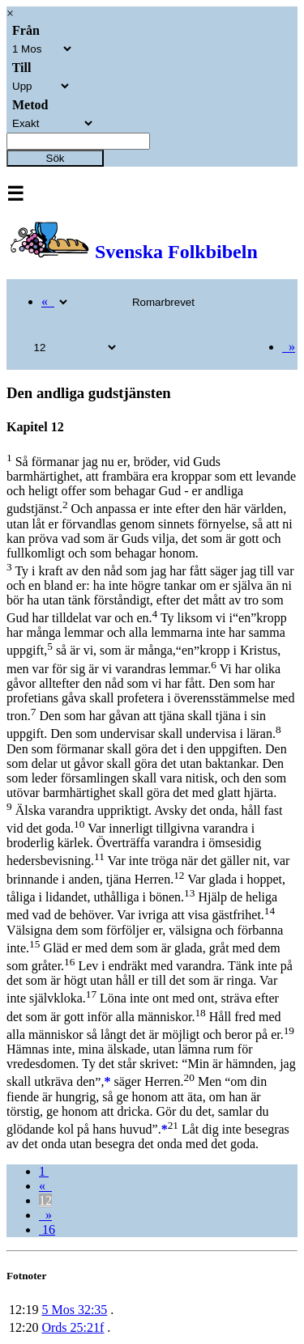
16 (47, 1229)
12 (45, 1200)
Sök (55, 158)
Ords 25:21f (72, 1327)
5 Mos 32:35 (74, 1309)
